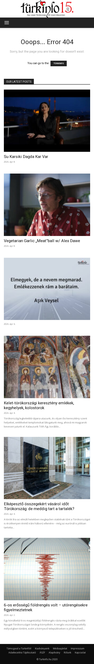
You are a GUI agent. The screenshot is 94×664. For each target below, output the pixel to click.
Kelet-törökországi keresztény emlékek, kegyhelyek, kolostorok (39, 405)
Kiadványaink (42, 648)
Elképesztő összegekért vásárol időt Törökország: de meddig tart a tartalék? (39, 506)
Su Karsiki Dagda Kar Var (26, 156)
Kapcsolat (80, 652)
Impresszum (77, 648)
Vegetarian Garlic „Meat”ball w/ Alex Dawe (42, 240)
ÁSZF (42, 652)
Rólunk (67, 652)
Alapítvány (54, 652)
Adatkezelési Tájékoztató (22, 652)
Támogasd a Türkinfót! (19, 648)
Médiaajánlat (60, 648)
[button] (6, 23)
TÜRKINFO (58, 63)
